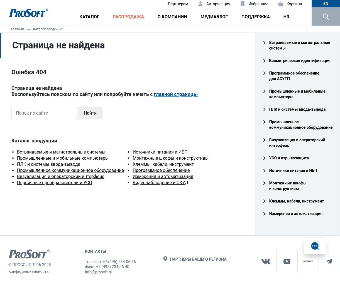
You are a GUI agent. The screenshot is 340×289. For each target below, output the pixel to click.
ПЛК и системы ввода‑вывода (297, 109)
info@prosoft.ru (98, 272)
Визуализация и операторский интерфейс (60, 176)
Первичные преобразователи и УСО (54, 182)
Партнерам (178, 4)
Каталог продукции (48, 29)
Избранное (258, 4)
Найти (90, 113)
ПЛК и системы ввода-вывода (48, 164)
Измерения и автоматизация (163, 176)
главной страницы (176, 94)
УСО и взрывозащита (289, 158)
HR (286, 16)
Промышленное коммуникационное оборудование (70, 170)
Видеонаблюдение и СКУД (160, 182)
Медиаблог (214, 16)
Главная (17, 29)
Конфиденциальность (28, 271)
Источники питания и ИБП (160, 152)
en (325, 3)
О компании (172, 16)
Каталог (89, 16)
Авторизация (218, 4)
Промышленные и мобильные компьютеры (63, 158)
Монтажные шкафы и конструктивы (171, 158)
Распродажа (128, 16)
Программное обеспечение (161, 170)
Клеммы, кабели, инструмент (163, 164)
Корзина (294, 4)
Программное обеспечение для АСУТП (294, 76)
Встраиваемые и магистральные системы (61, 152)
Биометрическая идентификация (300, 60)
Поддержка (255, 16)
